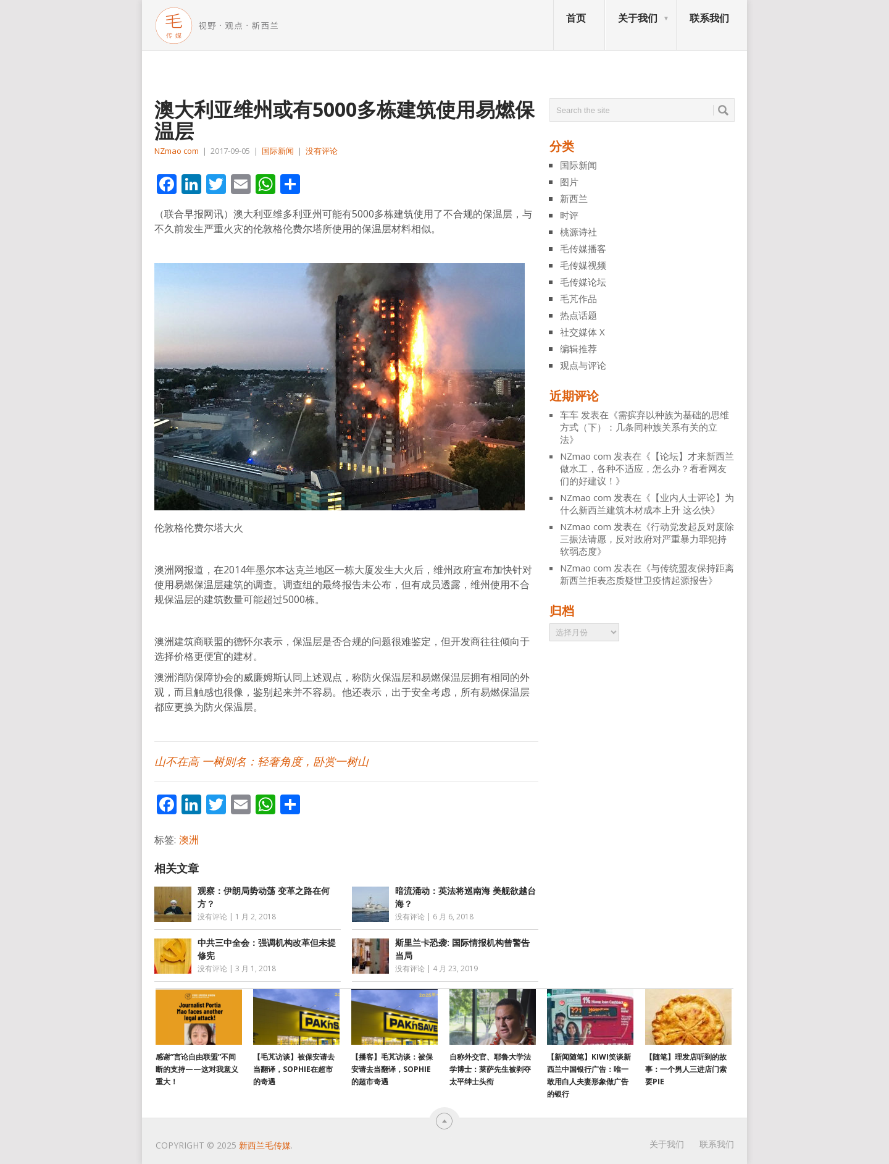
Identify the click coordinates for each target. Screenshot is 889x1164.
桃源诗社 (578, 232)
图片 (569, 181)
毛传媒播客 (583, 248)
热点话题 (578, 315)
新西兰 (574, 198)
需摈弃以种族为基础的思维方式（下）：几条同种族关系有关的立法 (644, 426)
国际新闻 (278, 150)
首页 (576, 18)
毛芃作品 (578, 298)
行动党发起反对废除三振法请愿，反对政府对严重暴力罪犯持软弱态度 (647, 538)
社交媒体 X (582, 332)
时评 (569, 215)
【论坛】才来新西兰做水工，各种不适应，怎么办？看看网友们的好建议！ (647, 468)
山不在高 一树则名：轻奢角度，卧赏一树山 (261, 762)
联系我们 (709, 18)
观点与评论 (583, 365)
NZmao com (176, 150)
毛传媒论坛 (583, 282)
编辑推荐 (578, 348)
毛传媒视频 (583, 265)
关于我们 (637, 18)
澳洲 (189, 839)
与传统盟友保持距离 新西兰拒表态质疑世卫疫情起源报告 (647, 574)
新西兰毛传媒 (265, 1145)
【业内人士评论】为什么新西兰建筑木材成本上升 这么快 (647, 503)
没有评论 (322, 150)
